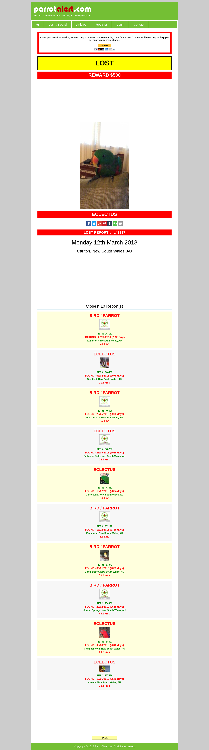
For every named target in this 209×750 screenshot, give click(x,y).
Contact (139, 24)
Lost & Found (58, 24)
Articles (81, 24)
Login (120, 24)
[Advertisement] (141, 9)
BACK (104, 738)
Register (101, 24)
